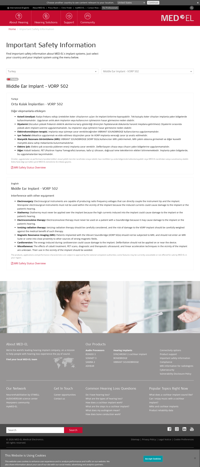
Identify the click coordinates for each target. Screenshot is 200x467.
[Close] (195, 460)
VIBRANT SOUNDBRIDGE (126, 361)
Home (12, 29)
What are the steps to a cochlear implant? (107, 406)
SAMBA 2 (90, 361)
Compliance (166, 361)
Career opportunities (65, 394)
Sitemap (135, 439)
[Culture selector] (131, 3)
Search (73, 430)
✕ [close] (198, 2)
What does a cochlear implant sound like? (171, 394)
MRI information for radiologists (176, 365)
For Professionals (110, 7)
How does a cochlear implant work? (104, 402)
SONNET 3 (91, 358)
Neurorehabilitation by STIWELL (22, 394)
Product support (168, 354)
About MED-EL (39, 7)
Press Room (53, 7)
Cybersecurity (167, 369)
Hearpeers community (18, 402)
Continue (153, 2)
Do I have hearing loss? (98, 394)
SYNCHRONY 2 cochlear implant (130, 354)
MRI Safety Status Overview (30, 167)
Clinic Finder (66, 7)
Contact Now (93, 7)
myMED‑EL (80, 7)
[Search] (192, 8)
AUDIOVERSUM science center (22, 398)
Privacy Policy (149, 439)
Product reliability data (161, 410)
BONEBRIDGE (120, 358)
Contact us (59, 398)
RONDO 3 (91, 354)
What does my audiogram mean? (103, 410)
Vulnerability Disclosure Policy (175, 373)
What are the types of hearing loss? (104, 398)
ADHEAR (90, 365)
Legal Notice (164, 439)
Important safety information (175, 358)
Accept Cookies (153, 461)
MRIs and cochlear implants (163, 406)
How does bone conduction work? (103, 414)
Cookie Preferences (184, 439)
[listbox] (52, 71)
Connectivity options (170, 350)
